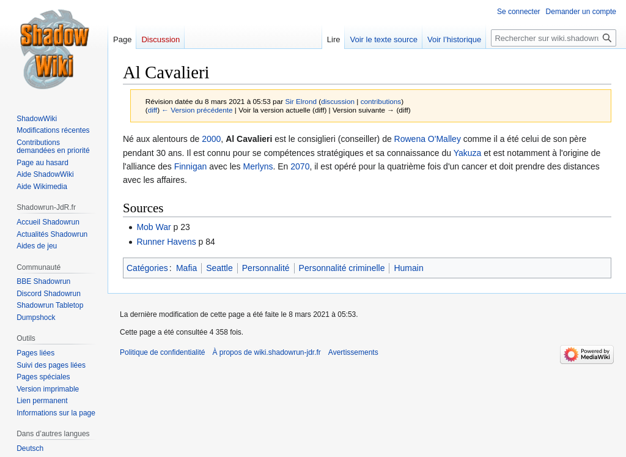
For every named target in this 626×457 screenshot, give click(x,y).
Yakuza (468, 153)
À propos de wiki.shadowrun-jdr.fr (266, 352)
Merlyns (258, 166)
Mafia (186, 268)
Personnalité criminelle (342, 268)
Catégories (147, 268)
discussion (338, 101)
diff (152, 110)
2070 (299, 166)
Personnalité (266, 268)
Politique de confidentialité (162, 352)
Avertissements (353, 352)
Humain (408, 268)
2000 (211, 139)
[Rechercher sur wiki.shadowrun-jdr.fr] (553, 37)
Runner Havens (166, 242)
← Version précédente (196, 110)
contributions (381, 101)
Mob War (153, 227)
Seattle (219, 268)
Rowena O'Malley (427, 139)
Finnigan (190, 166)
